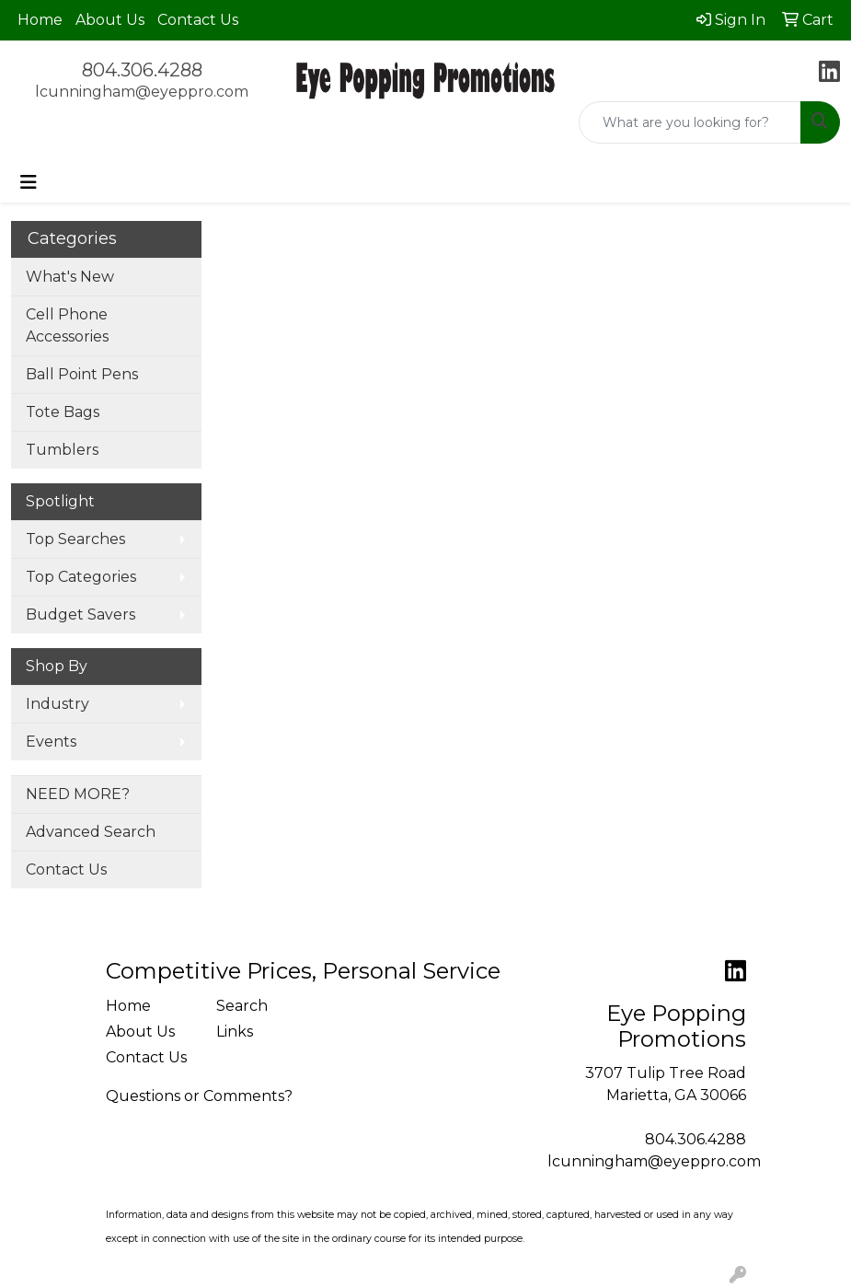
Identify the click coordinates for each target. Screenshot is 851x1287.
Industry (57, 704)
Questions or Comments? (199, 1096)
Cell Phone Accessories (67, 325)
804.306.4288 (142, 70)
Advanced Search (90, 832)
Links (234, 1031)
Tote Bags (62, 412)
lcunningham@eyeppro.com (141, 91)
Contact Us (197, 20)
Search (242, 1006)
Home (40, 20)
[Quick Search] (690, 122)
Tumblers (62, 449)
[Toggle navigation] (28, 182)
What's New (70, 276)
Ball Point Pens (82, 374)
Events (51, 741)
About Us (109, 20)
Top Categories (81, 577)
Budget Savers (80, 614)
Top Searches (75, 539)
